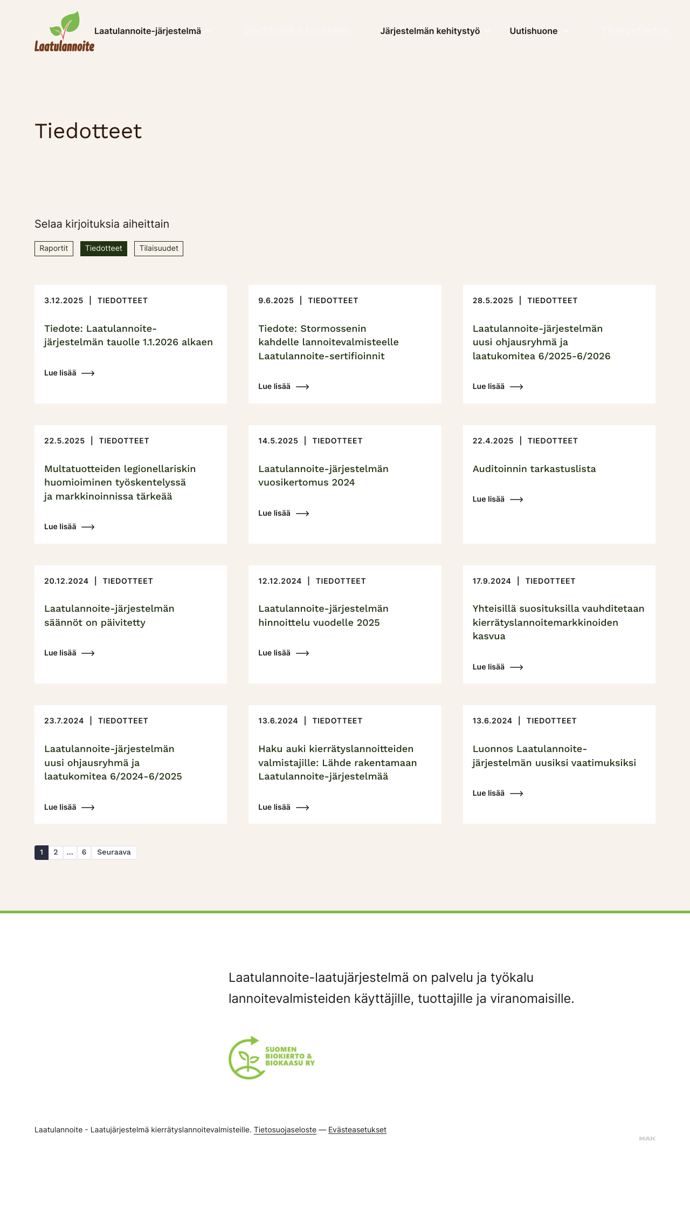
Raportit (59, 249)
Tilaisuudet (189, 249)
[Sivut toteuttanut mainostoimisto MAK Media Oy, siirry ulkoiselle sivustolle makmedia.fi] (647, 1207)
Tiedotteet (121, 249)
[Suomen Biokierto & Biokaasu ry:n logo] (272, 1129)
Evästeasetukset (357, 1199)
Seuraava (138, 918)
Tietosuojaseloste (285, 1199)
